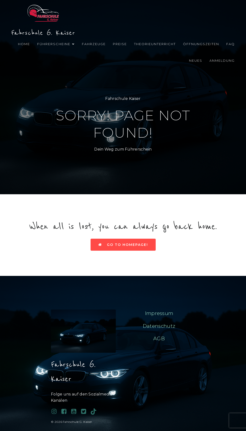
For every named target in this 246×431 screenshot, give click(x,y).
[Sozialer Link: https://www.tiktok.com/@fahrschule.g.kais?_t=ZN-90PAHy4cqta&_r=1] (95, 411)
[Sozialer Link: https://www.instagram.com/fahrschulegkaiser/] (56, 411)
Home (24, 44)
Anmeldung (222, 60)
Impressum (159, 313)
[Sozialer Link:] (75, 411)
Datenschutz (159, 326)
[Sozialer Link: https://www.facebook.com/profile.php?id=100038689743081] (66, 411)
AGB (159, 338)
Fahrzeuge (94, 44)
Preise (120, 44)
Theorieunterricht (155, 44)
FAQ (230, 44)
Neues (195, 60)
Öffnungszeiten (201, 44)
